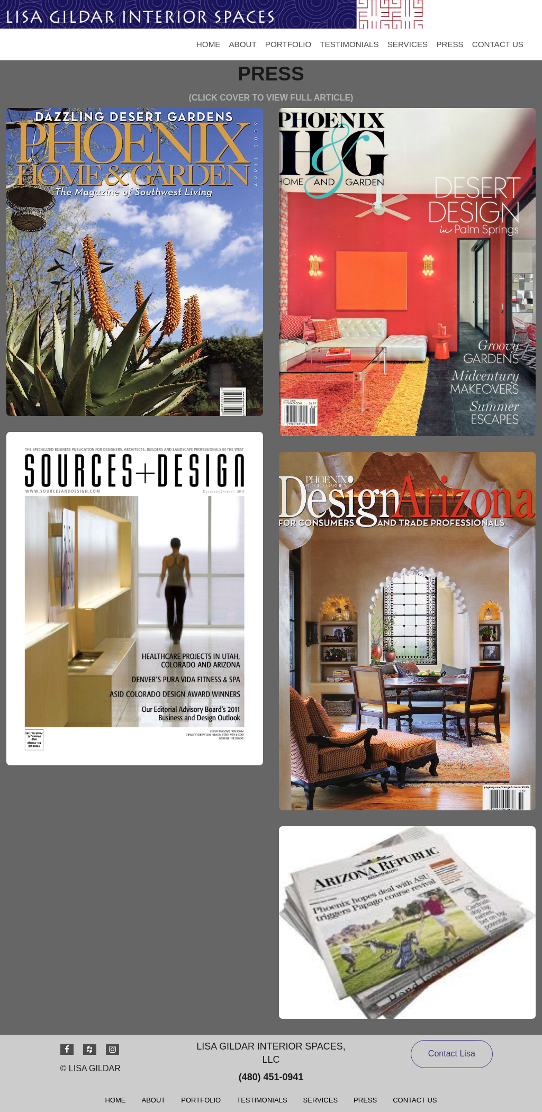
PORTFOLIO (288, 44)
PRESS (450, 44)
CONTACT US (497, 44)
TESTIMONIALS (349, 44)
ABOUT (242, 44)
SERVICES (407, 44)
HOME (208, 44)
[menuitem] (208, 44)
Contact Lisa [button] (451, 1053)
